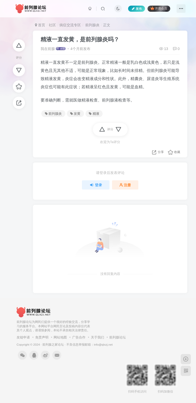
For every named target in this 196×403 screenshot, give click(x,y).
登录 (95, 185)
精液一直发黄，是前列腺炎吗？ (80, 39)
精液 (94, 114)
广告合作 (78, 337)
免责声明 (41, 337)
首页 (40, 25)
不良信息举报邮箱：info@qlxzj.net (89, 344)
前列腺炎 (92, 25)
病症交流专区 (70, 25)
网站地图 (60, 337)
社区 (52, 25)
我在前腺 (48, 49)
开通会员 (159, 8)
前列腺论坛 (117, 337)
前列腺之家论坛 (53, 344)
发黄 (75, 114)
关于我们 (97, 337)
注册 (125, 185)
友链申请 (23, 337)
